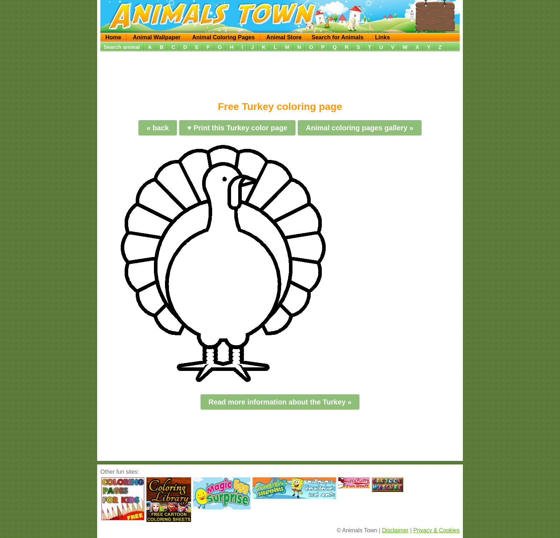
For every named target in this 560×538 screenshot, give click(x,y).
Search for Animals (337, 37)
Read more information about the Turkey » (280, 402)
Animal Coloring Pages (223, 37)
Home (113, 37)
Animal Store (284, 37)
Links (382, 37)
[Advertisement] (280, 74)
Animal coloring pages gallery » (359, 128)
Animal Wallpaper (157, 37)
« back (157, 128)
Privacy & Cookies (436, 530)
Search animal (122, 47)
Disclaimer (395, 530)
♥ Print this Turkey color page (237, 128)
